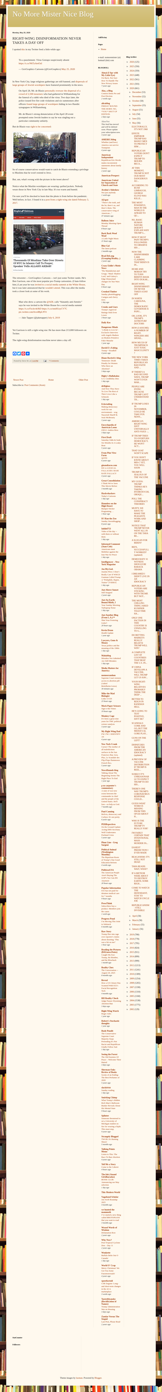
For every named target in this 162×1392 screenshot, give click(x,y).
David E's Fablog (109, 348)
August (135, 110)
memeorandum (108, 675)
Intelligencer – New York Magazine (110, 563)
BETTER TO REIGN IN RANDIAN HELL (138, 703)
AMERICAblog (108, 139)
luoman (79, 1378)
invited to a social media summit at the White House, (60, 284)
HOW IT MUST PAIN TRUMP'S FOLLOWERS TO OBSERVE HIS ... (140, 242)
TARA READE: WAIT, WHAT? (140, 867)
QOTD (104, 458)
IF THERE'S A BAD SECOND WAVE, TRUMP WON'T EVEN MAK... (140, 377)
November (137, 96)
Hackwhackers (108, 493)
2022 (132, 79)
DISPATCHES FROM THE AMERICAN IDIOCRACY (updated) (139, 750)
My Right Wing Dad (110, 731)
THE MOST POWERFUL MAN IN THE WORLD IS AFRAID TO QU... (139, 209)
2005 (132, 996)
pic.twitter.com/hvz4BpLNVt (33, 312)
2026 (132, 62)
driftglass (105, 386)
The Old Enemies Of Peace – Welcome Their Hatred (111, 1060)
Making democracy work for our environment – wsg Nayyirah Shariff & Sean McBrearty (109, 412)
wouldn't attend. (53, 287)
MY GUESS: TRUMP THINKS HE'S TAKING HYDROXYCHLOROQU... (140, 488)
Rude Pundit (107, 1031)
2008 (132, 983)
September (137, 105)
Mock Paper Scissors (111, 706)
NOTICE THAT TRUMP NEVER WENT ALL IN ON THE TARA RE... (140, 530)
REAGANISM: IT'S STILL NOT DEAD (140, 859)
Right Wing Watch (110, 1011)
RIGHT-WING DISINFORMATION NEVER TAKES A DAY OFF (140, 289)
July (134, 114)
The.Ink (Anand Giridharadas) (109, 1175)
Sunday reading (107, 1090)
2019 (132, 934)
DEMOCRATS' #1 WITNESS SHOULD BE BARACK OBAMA (140, 564)
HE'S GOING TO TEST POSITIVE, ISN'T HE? (139, 715)
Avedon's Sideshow (110, 190)
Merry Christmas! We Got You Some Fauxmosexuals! (110, 1271)
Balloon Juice (107, 220)
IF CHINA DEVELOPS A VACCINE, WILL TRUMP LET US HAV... (140, 672)
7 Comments (54, 361)
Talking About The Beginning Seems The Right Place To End (110, 775)
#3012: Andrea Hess (109, 430)
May (134, 123)
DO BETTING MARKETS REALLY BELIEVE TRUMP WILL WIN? (139, 641)
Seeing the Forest (109, 1054)
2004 (132, 1000)
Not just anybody (108, 192)
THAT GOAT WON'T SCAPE (140, 451)
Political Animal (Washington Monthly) (108, 852)
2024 (132, 71)
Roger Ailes (106, 1014)
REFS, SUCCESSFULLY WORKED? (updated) (140, 551)
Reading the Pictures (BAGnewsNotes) (111, 951)
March (135, 920)
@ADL (50, 301)
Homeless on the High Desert (109, 504)
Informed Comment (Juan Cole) (110, 545)
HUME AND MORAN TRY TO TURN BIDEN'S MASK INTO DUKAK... (140, 274)
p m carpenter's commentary (108, 786)
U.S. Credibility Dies (110, 378)
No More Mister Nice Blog (52, 14)
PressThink (106, 903)
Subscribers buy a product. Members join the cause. (110, 909)
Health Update (107, 633)
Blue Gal (105, 246)
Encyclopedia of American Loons (109, 426)
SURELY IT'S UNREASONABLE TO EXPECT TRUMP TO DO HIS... (140, 779)
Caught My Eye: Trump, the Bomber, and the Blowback (109, 957)
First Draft (106, 437)
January (136, 929)
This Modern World (110, 1192)
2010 (132, 974)
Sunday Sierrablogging (110, 521)
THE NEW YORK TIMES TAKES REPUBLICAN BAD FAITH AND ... (140, 362)
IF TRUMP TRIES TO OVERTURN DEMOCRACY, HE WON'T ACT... (140, 441)
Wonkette (105, 1253)
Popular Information (111, 888)
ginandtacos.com (109, 465)
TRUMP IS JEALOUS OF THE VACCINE (140, 474)
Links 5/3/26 (106, 698)
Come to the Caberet (110, 1167)
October (136, 101)
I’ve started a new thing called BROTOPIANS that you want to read (111, 1217)
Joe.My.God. (107, 569)
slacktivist (106, 1087)
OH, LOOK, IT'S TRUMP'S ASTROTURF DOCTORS (139, 320)
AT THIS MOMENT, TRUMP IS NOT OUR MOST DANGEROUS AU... (140, 174)
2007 (132, 987)
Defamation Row (108, 1233)
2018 (132, 939)
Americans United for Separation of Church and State (109, 182)
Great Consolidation (110, 481)
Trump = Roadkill (108, 350)
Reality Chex (107, 967)
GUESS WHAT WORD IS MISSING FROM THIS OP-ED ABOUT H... (140, 810)
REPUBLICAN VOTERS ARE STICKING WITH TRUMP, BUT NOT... (140, 591)
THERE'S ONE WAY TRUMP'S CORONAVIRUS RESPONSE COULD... (140, 794)
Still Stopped (106, 592)
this (23, 49)
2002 (132, 1009)
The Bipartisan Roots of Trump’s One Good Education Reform (110, 860)
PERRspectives (108, 824)
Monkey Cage (107, 716)
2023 (132, 75)
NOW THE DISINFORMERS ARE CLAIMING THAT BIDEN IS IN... (140, 258)
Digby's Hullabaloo (110, 376)
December (137, 92)
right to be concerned (40, 126)
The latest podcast (108, 248)
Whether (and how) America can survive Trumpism (110, 145)
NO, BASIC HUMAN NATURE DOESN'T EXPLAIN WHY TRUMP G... (140, 226)
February (136, 924)
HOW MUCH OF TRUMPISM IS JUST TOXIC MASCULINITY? (140, 347)
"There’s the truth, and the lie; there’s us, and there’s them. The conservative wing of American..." (110, 207)
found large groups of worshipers (42, 104)
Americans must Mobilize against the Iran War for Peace (109, 552)
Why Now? (106, 1240)
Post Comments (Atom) (34, 385)
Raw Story (106, 931)
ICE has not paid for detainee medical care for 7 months (110, 893)
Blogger (98, 1378)
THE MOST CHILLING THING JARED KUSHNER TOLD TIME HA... (140, 607)
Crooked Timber (109, 291)
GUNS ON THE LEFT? (139, 739)
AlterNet (105, 121)
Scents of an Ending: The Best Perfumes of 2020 (110, 1077)
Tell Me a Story (108, 1164)
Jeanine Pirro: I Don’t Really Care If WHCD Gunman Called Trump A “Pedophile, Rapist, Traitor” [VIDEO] (111, 577)
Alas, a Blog (106, 91)
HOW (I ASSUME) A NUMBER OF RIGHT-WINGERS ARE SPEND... (140, 333)
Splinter (105, 1116)
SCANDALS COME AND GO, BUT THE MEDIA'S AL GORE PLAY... (139, 728)
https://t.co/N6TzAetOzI (30, 63)
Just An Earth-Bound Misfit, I (108, 601)
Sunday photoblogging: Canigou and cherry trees (111, 297)
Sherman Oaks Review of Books (109, 1071)
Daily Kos (106, 322)
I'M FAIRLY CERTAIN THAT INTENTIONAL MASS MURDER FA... (140, 838)
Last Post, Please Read (110, 1322)
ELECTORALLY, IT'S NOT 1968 (140, 128)
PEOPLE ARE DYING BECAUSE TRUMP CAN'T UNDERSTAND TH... (140, 393)
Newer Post (18, 380)
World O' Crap (108, 1265)
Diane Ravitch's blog (111, 358)
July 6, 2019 (54, 317)
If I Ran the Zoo (108, 518)
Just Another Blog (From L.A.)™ (109, 616)
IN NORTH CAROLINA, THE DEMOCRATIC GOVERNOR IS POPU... (140, 305)
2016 (132, 948)
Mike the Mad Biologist (108, 694)
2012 (132, 965)
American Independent (107, 156)
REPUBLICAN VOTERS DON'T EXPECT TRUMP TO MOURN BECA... (140, 157)
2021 (132, 84)
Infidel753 (106, 529)
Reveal (104, 980)
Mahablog (106, 655)
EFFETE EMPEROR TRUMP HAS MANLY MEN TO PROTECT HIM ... (139, 140)
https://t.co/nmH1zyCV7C (54, 308)
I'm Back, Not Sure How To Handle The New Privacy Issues (109, 81)
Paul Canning (107, 811)
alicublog (105, 103)
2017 (132, 943)
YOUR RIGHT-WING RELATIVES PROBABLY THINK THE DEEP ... (139, 688)
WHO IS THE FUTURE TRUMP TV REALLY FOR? (140, 825)
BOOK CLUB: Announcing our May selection (110, 1182)
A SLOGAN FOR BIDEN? (139, 541)
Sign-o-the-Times (108, 708)
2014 (132, 956)
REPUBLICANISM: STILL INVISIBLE (140, 908)
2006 (132, 992)
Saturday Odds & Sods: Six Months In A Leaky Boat (111, 443)
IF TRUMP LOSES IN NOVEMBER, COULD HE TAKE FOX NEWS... (140, 410)
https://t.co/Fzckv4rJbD (30, 308)
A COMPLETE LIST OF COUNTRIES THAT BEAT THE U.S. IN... (139, 657)
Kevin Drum (107, 630)
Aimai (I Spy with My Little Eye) (109, 74)
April (134, 916)
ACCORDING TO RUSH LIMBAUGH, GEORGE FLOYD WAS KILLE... (140, 192)
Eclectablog (106, 404)
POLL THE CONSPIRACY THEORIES (140, 501)
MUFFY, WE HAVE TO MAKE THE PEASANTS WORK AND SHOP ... (139, 514)
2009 (132, 978)
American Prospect (110, 175)
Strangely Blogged (109, 1136)
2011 (132, 970)
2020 (132, 88)
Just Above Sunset (109, 590)
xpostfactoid (107, 1281)
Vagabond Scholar (110, 1197)
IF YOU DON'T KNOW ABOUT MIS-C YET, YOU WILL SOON (140, 462)
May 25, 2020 (68, 69)
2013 (132, 961)
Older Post (83, 380)
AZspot (104, 200)
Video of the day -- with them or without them (110, 534)
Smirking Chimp (109, 1097)
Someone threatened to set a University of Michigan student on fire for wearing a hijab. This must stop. (111, 1123)
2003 (132, 1005)
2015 (132, 952)
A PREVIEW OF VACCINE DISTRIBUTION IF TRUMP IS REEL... (140, 764)
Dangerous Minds (109, 327)
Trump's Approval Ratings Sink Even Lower (109, 312)
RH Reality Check (109, 998)
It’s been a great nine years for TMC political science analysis (111, 721)
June (134, 118)
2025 (132, 66)
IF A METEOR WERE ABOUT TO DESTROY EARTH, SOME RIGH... (140, 878)
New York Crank (109, 744)
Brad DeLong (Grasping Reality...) (110, 257)
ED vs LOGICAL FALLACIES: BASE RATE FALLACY (110, 471)
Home (51, 380)
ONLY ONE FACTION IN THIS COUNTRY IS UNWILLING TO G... (139, 624)
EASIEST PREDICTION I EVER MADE (140, 850)
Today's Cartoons (108, 496)
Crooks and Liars (109, 307)
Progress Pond (108, 919)
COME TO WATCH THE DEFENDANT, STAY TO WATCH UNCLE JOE (140, 894)
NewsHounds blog (109, 770)
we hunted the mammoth (107, 1211)
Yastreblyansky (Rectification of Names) (108, 1301)
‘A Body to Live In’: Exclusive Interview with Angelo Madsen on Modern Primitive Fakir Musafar (110, 335)
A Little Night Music (110, 238)
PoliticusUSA (107, 870)
